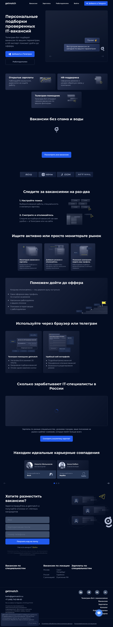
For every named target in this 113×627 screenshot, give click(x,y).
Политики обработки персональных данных (33, 553)
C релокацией (49, 577)
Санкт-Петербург (60, 571)
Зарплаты (47, 3)
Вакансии (33, 3)
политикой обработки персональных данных (18, 619)
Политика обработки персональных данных (57, 623)
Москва (46, 570)
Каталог (104, 607)
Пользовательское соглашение (85, 623)
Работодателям (62, 3)
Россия (46, 575)
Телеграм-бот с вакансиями (94, 598)
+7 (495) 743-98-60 (13, 599)
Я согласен (33, 623)
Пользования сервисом (22, 553)
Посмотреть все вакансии (56, 155)
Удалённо (60, 575)
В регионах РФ (62, 577)
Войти (76, 3)
